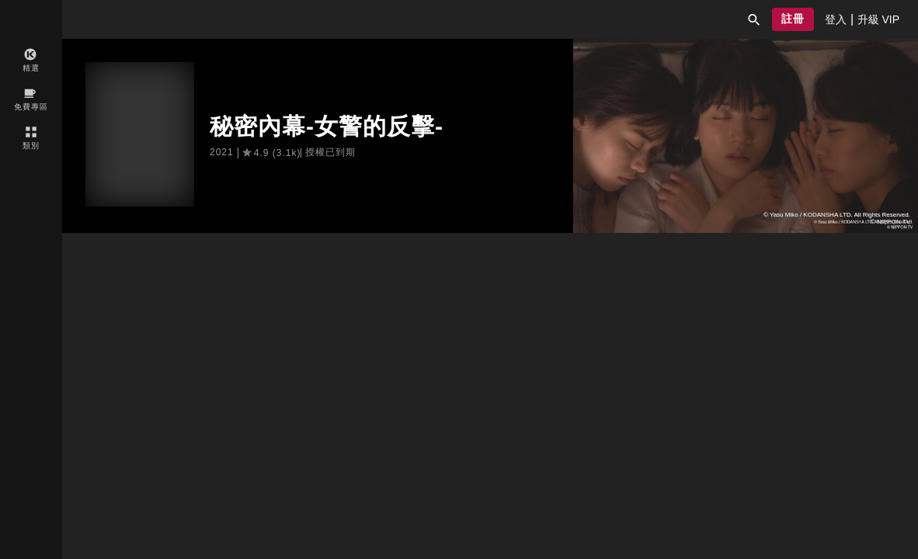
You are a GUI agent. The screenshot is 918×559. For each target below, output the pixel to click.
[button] (754, 19)
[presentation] (836, 19)
